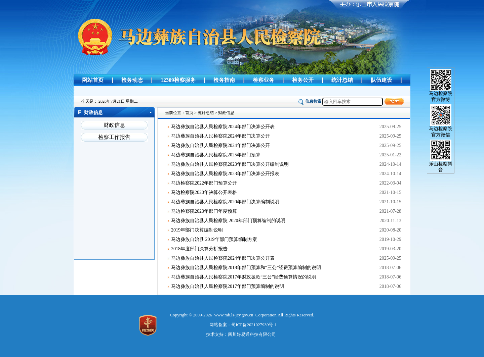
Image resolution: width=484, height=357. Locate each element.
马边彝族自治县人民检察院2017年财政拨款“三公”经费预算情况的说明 (243, 276)
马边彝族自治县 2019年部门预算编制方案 (214, 239)
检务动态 (132, 80)
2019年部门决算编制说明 (197, 230)
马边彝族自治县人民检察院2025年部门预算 (215, 154)
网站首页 (93, 80)
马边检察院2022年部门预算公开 (204, 183)
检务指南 (224, 80)
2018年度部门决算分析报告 (199, 248)
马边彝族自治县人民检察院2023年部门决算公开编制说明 (230, 164)
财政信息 (114, 125)
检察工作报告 (114, 137)
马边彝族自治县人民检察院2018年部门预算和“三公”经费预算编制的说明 (246, 267)
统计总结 (342, 80)
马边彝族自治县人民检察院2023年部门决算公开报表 (225, 173)
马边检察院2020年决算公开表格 (204, 192)
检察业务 (263, 80)
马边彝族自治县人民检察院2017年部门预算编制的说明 (227, 286)
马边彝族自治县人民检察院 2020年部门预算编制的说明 (228, 220)
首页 (189, 112)
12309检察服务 (178, 80)
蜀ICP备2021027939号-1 (254, 324)
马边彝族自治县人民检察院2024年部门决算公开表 (223, 126)
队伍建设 (381, 80)
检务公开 (303, 80)
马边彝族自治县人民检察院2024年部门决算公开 (220, 136)
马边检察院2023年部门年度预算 (204, 211)
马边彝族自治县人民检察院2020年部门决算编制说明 (225, 201)
